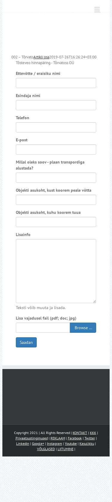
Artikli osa (41, 57)
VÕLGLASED (46, 449)
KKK (93, 432)
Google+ (38, 443)
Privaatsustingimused (32, 438)
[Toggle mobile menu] (97, 9)
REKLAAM (57, 438)
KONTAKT (80, 432)
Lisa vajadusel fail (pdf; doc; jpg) (46, 318)
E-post (21, 140)
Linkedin (22, 443)
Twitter (90, 438)
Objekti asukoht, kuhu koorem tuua (48, 212)
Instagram (54, 443)
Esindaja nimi (28, 95)
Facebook (75, 438)
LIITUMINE (65, 449)
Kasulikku (86, 443)
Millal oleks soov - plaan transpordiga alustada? (50, 165)
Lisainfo (23, 234)
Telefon (22, 117)
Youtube (71, 443)
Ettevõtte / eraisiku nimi (38, 73)
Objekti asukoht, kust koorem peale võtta (53, 190)
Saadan (26, 342)
